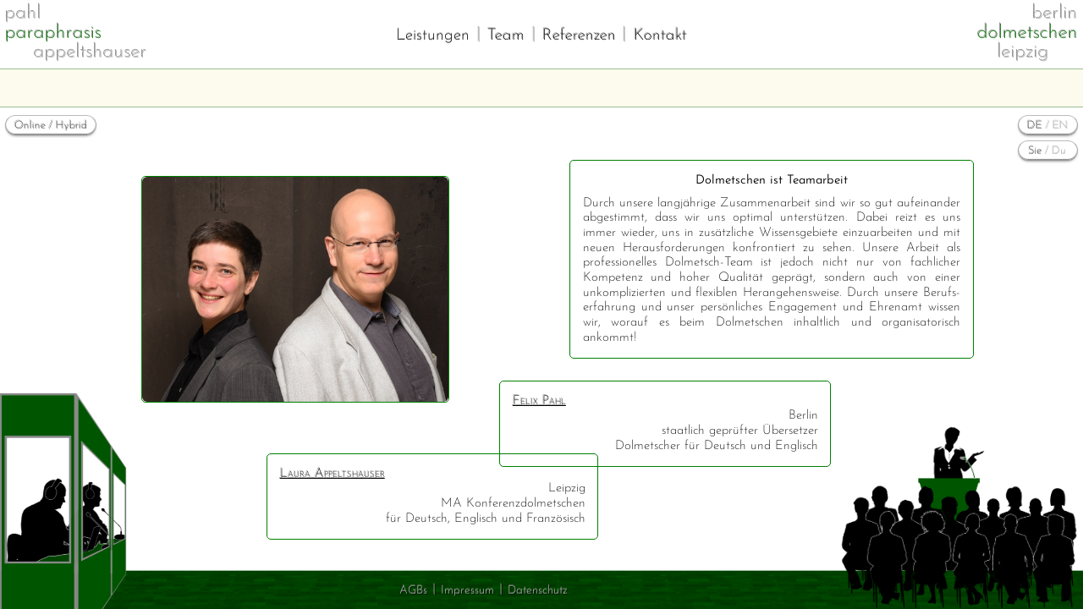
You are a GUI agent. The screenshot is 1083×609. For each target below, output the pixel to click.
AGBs (413, 590)
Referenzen (579, 36)
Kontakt (660, 36)
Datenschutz (537, 590)
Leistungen (433, 36)
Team (506, 36)
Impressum (467, 590)
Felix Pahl (539, 401)
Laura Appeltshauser (332, 474)
